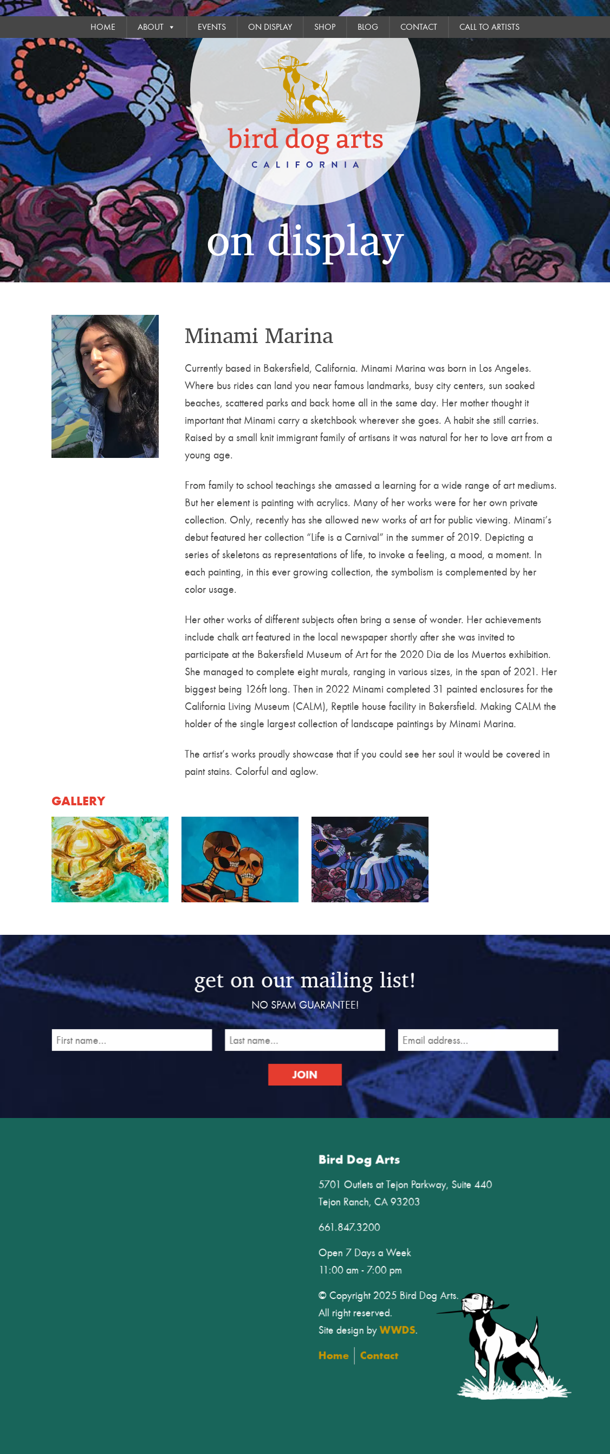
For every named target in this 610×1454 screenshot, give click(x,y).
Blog (368, 27)
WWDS (404, 1328)
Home (102, 27)
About (157, 27)
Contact (418, 27)
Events (212, 27)
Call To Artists (489, 27)
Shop (324, 27)
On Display (270, 27)
